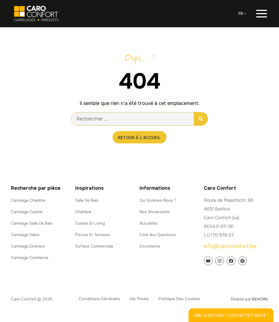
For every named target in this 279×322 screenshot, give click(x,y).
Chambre (83, 211)
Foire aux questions (158, 234)
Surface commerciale (94, 246)
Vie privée (139, 299)
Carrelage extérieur (28, 246)
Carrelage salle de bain (32, 223)
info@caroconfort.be (230, 246)
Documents (150, 246)
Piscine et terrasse (92, 234)
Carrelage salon (25, 234)
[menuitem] (243, 13)
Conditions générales (99, 299)
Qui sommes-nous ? (158, 200)
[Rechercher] (201, 118)
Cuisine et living (90, 223)
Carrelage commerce (29, 257)
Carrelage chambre (28, 200)
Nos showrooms (155, 211)
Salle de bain (86, 200)
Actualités (149, 223)
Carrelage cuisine (27, 211)
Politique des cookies (179, 299)
